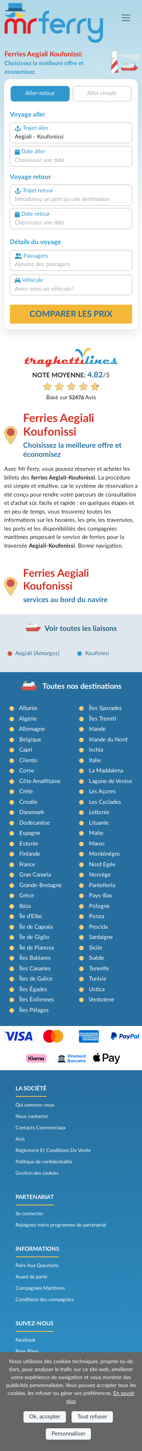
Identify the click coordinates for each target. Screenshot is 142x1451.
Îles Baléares (35, 958)
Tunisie (97, 979)
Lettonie (99, 812)
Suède (96, 958)
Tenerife (99, 968)
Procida (98, 927)
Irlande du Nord (108, 740)
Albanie (28, 708)
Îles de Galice (36, 979)
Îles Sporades (105, 708)
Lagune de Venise (110, 781)
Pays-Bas (100, 895)
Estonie (28, 844)
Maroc (97, 844)
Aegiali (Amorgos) (37, 653)
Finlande (29, 854)
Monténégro (104, 854)
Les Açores (102, 791)
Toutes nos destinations (82, 686)
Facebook (26, 1340)
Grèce (26, 895)
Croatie (28, 802)
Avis (20, 1139)
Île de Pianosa (36, 948)
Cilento (28, 760)
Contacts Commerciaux (41, 1127)
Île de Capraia (36, 927)
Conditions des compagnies (45, 1299)
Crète (26, 791)
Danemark (31, 812)
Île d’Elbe (30, 916)
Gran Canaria (35, 875)
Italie (95, 760)
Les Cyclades (105, 802)
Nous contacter (32, 1116)
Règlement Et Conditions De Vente (53, 1150)
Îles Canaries (35, 968)
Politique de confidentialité (44, 1162)
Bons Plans (27, 1351)
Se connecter (30, 1213)
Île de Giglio (34, 937)
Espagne (29, 833)
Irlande (97, 729)
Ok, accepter (44, 1417)
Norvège (100, 875)
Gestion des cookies (37, 1173)
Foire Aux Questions (37, 1265)
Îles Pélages (34, 1010)
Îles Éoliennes (36, 1000)
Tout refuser (92, 1417)
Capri (25, 750)
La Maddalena (106, 771)
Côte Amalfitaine (40, 781)
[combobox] (71, 137)
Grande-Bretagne (40, 885)
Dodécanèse (34, 823)
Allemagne (32, 729)
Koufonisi (97, 653)
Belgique (30, 740)
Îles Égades (33, 989)
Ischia (96, 750)
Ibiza (25, 906)
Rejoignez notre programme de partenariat (61, 1225)
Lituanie (99, 823)
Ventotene (101, 1000)
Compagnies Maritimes (40, 1288)
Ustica (97, 989)
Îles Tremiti (102, 719)
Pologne (99, 906)
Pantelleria (102, 885)
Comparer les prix (71, 314)
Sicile (95, 948)
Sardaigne (101, 937)
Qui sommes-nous (35, 1105)
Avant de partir (32, 1277)
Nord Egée (102, 864)
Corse (26, 771)
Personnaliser (68, 1434)
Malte (96, 833)
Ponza (96, 916)
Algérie (28, 719)
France (27, 864)
